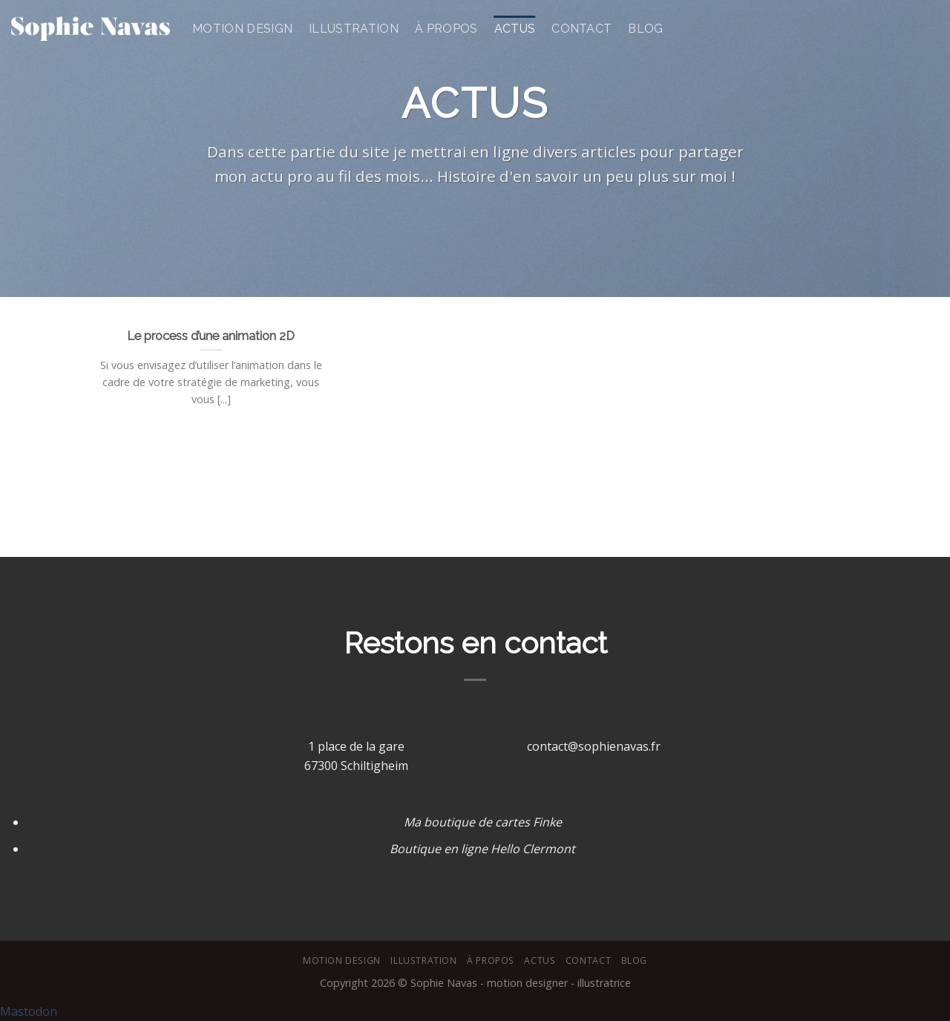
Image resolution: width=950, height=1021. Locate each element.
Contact (581, 29)
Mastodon (28, 1011)
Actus (515, 29)
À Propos (446, 29)
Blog (645, 29)
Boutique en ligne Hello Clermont (482, 849)
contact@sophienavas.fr (594, 746)
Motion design (242, 29)
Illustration (354, 29)
